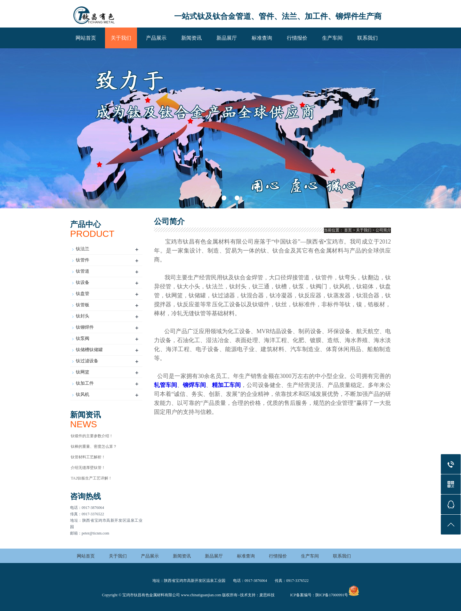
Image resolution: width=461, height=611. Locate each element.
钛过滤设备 (87, 360)
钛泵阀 (82, 338)
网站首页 (86, 38)
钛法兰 (82, 248)
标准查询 (262, 38)
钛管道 (82, 271)
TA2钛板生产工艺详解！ (91, 478)
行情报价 (297, 38)
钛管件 (82, 260)
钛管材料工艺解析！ (88, 457)
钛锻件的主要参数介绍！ (92, 436)
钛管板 (82, 304)
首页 (348, 230)
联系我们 (367, 38)
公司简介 (383, 230)
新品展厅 (226, 38)
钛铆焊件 (85, 327)
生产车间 (332, 38)
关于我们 (121, 38)
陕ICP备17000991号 (331, 595)
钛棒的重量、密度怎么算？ (94, 446)
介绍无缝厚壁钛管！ (88, 467)
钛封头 (82, 316)
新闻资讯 (191, 38)
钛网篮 (82, 372)
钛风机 (82, 394)
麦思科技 (267, 595)
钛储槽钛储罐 (89, 349)
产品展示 (156, 38)
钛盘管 (82, 293)
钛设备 (82, 282)
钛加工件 (85, 383)
